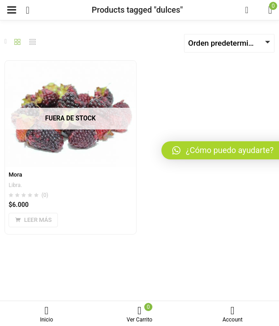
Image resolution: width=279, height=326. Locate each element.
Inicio (46, 314)
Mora (15, 174)
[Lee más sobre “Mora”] (33, 220)
